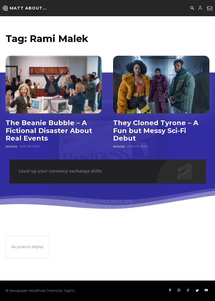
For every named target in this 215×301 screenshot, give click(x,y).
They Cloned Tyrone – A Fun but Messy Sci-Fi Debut (155, 130)
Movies (11, 146)
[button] (192, 8)
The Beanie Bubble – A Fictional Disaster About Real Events (49, 130)
